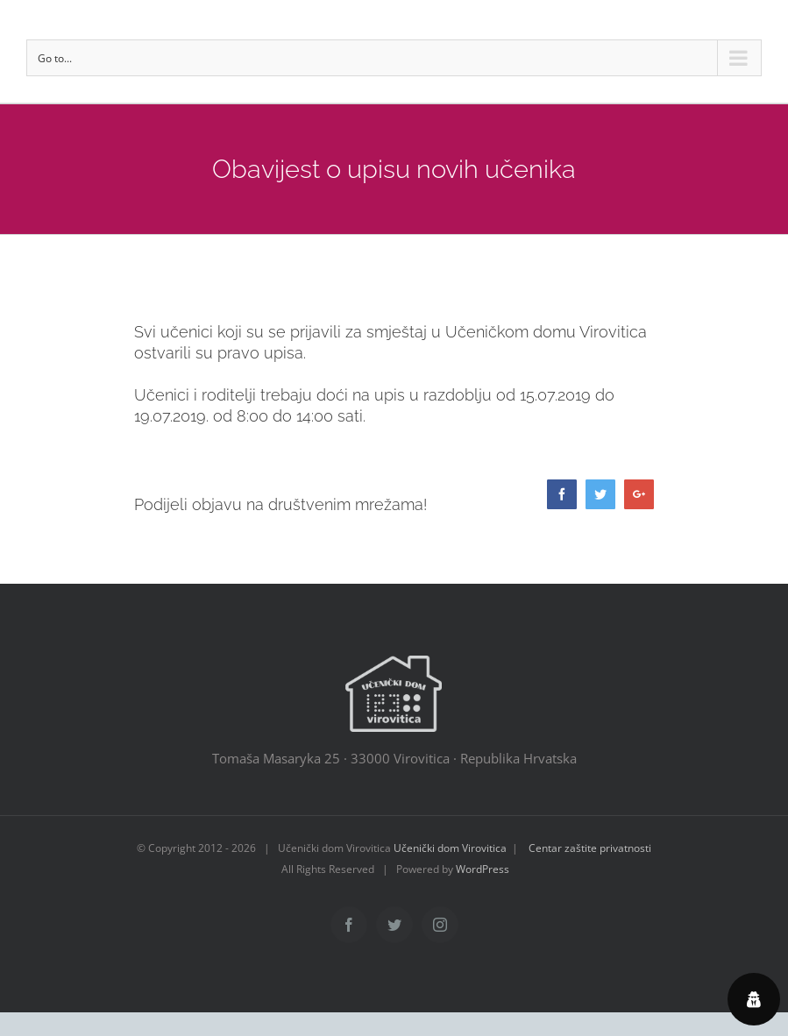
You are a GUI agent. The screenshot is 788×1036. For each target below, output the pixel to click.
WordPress (482, 869)
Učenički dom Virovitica (450, 848)
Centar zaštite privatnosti (590, 848)
